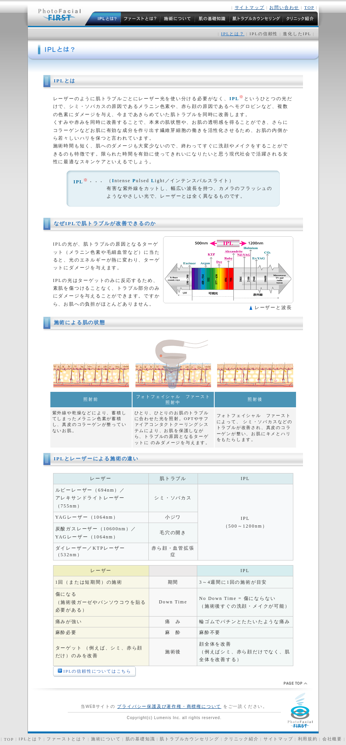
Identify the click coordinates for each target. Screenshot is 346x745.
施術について (106, 738)
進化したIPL (296, 33)
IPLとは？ (30, 738)
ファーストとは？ (66, 738)
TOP (309, 7)
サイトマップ (250, 7)
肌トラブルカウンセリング (189, 738)
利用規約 (308, 738)
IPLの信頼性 (264, 33)
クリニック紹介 (241, 738)
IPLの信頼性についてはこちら (98, 671)
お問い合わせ (284, 7)
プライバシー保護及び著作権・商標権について (169, 706)
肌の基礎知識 (140, 738)
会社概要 (332, 738)
